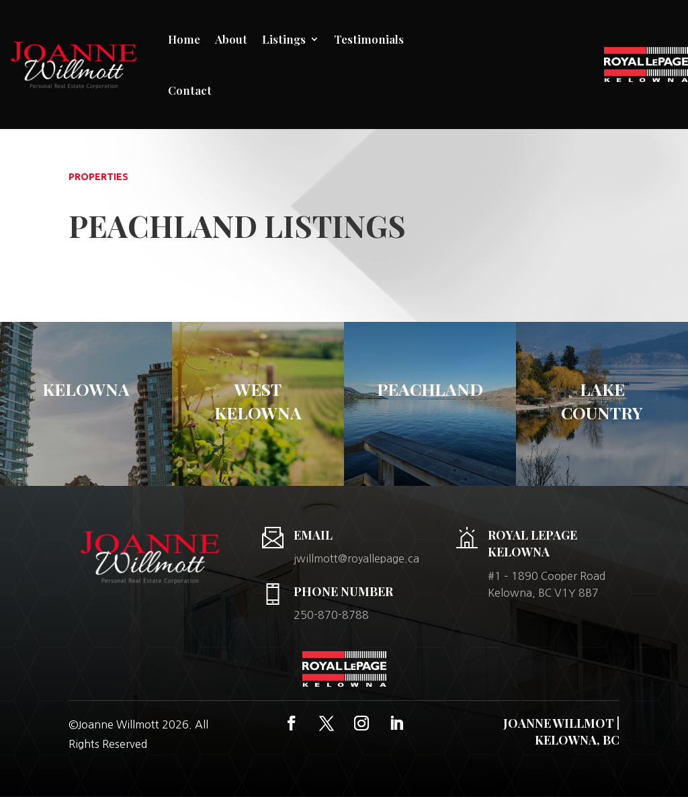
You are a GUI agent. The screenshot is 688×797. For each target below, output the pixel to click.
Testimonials (369, 39)
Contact (190, 90)
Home (184, 39)
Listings (284, 39)
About (231, 39)
